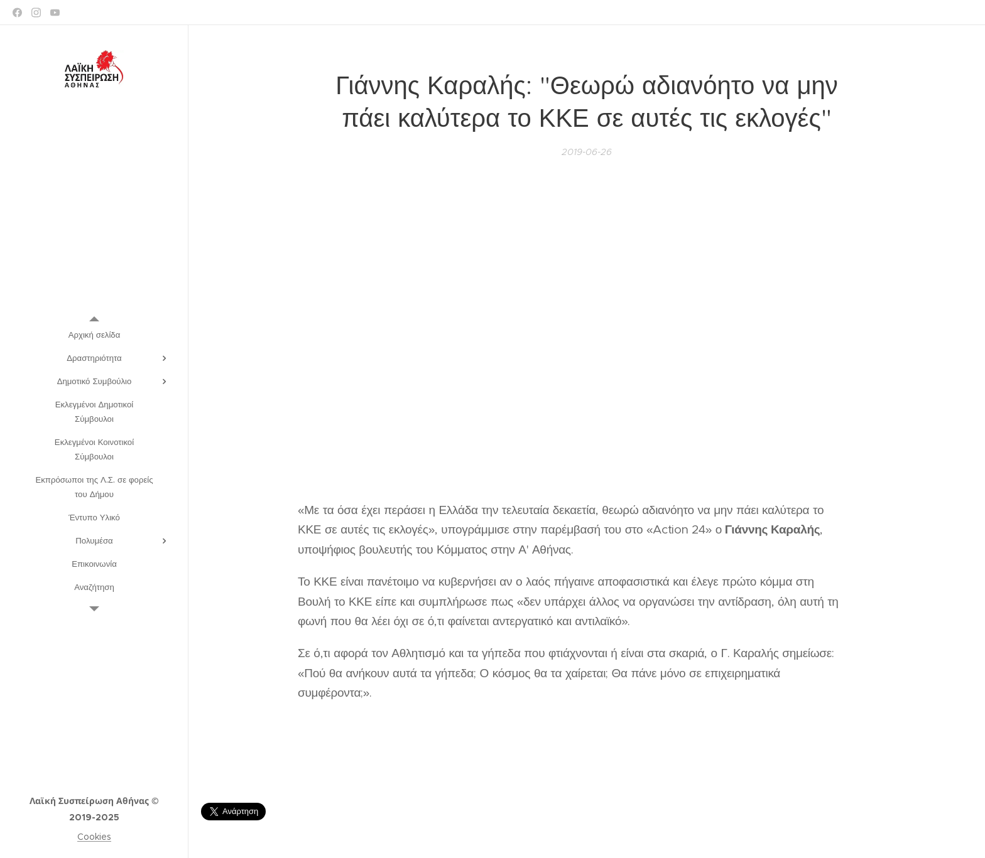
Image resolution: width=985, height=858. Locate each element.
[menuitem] (94, 335)
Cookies (94, 836)
